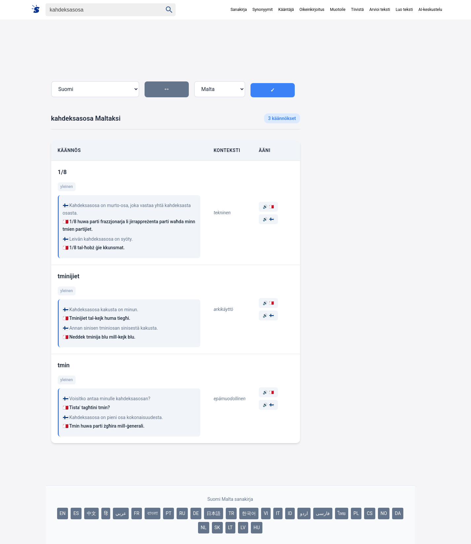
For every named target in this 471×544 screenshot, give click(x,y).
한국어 (249, 513)
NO (384, 513)
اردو (304, 513)
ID (290, 513)
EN (63, 513)
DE (196, 513)
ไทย (342, 513)
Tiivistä (357, 9)
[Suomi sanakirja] (38, 9)
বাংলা (152, 513)
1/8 (62, 171)
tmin (64, 365)
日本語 (213, 513)
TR (231, 513)
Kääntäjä (286, 9)
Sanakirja (238, 9)
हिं (106, 513)
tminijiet (69, 276)
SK (217, 527)
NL (204, 527)
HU (256, 527)
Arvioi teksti (379, 9)
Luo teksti (404, 9)
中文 (91, 513)
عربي (121, 513)
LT (230, 527)
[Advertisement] (360, 140)
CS (369, 513)
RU (182, 513)
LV (243, 527)
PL (356, 513)
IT (278, 513)
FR (136, 513)
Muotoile (338, 9)
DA (398, 513)
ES (76, 513)
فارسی (323, 513)
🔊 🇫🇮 (268, 219)
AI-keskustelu (430, 9)
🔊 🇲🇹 (268, 206)
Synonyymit (262, 9)
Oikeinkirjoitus (311, 9)
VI (266, 513)
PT (168, 513)
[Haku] (98, 10)
